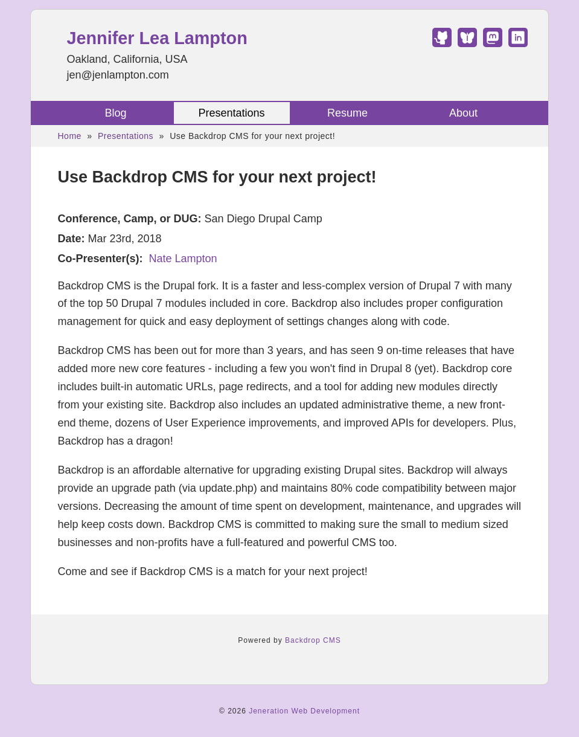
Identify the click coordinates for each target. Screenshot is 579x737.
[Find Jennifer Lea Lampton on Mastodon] (492, 43)
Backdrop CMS (313, 640)
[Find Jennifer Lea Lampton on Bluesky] (467, 43)
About (463, 113)
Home (70, 136)
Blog (115, 113)
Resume (347, 113)
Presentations (231, 113)
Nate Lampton (183, 259)
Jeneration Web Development (304, 711)
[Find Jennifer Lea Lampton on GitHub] (442, 43)
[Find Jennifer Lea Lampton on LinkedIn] (518, 43)
